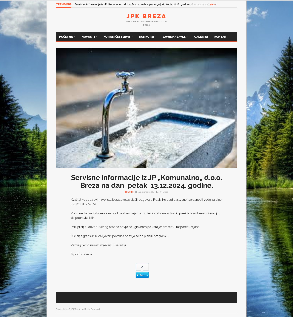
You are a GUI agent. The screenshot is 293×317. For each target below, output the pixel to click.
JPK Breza (146, 16)
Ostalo (129, 192)
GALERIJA (201, 36)
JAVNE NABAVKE (174, 36)
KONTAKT (221, 36)
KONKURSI (147, 36)
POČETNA (66, 36)
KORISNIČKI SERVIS (117, 36)
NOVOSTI (88, 36)
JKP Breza (163, 192)
